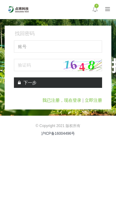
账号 (22, 46)
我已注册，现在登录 (61, 100)
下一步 (27, 82)
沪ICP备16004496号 (58, 133)
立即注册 (93, 100)
